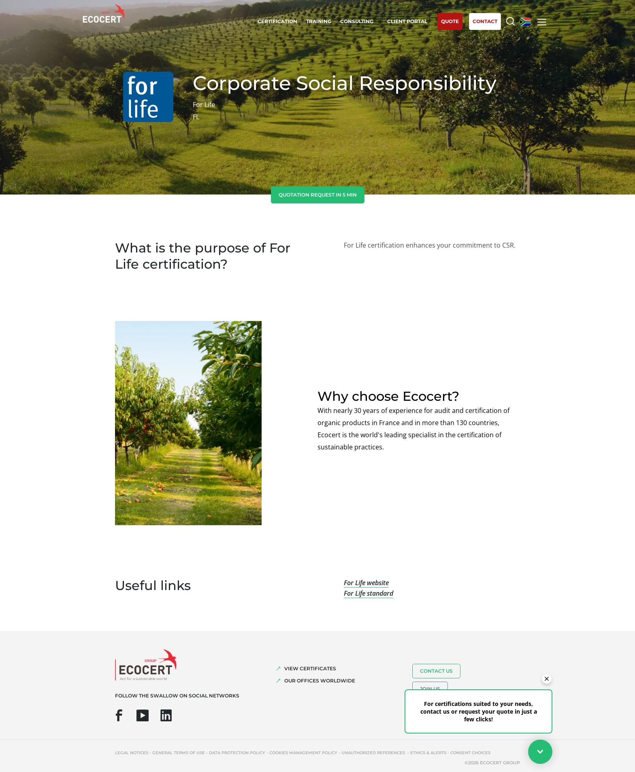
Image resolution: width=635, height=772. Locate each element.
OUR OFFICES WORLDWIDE (319, 681)
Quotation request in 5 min (318, 195)
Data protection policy (237, 752)
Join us (430, 689)
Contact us (436, 671)
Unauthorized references (373, 752)
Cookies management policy (303, 752)
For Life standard (368, 593)
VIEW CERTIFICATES (310, 668)
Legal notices (131, 752)
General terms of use (178, 752)
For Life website (366, 582)
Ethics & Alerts (428, 752)
